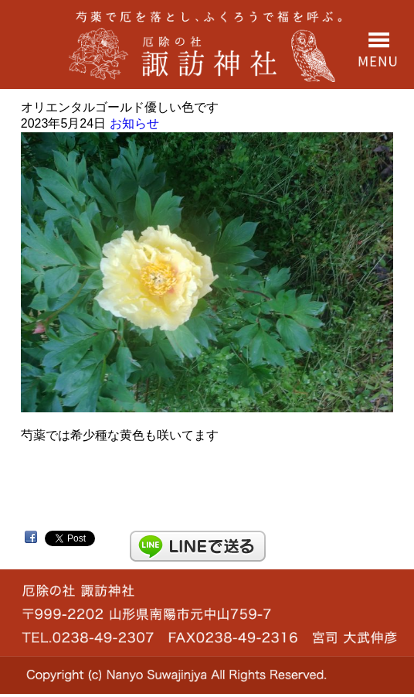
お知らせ (134, 123)
